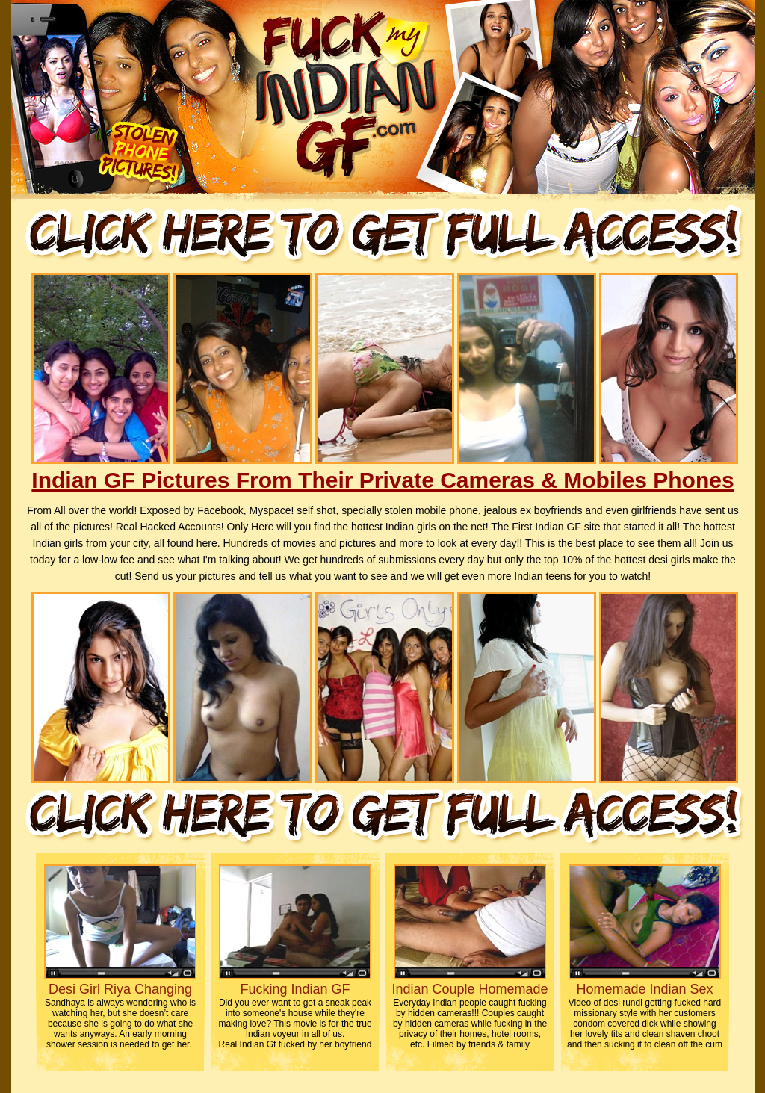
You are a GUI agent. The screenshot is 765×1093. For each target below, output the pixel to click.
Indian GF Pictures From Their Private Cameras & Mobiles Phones (382, 480)
